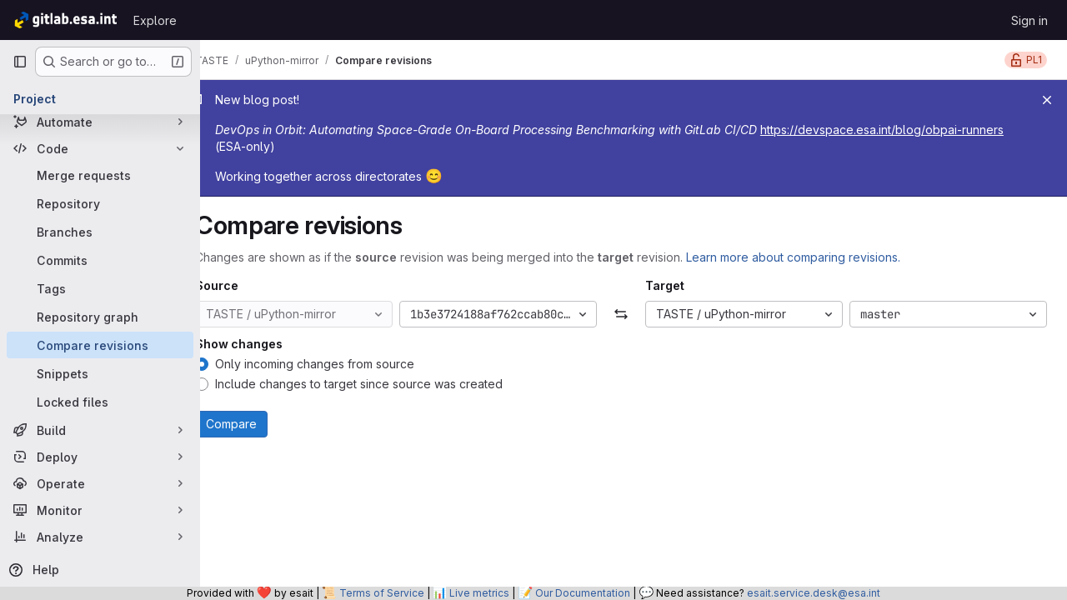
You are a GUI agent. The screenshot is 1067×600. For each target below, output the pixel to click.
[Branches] (100, 231)
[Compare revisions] (100, 345)
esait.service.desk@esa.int (813, 593)
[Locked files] (100, 401)
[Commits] (100, 260)
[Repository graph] (100, 316)
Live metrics (479, 593)
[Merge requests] (100, 175)
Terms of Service (381, 593)
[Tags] (100, 288)
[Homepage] (64, 20)
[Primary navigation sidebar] (20, 61)
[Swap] (633, 314)
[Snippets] (100, 373)
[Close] (1047, 100)
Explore (155, 20)
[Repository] (100, 203)
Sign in (1029, 20)
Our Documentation (582, 593)
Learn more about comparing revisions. (818, 257)
